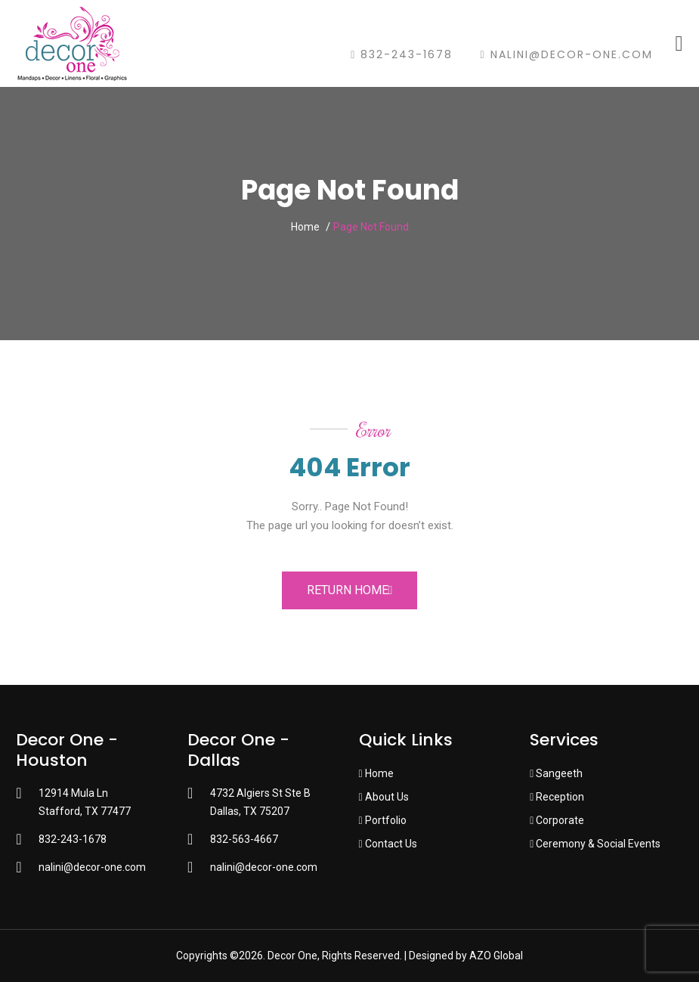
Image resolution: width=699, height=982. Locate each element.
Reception (557, 797)
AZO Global (496, 955)
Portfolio (383, 820)
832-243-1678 (402, 54)
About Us (384, 797)
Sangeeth (556, 773)
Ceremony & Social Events (595, 844)
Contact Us (388, 844)
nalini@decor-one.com (566, 54)
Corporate (557, 820)
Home (305, 227)
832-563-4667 (244, 839)
